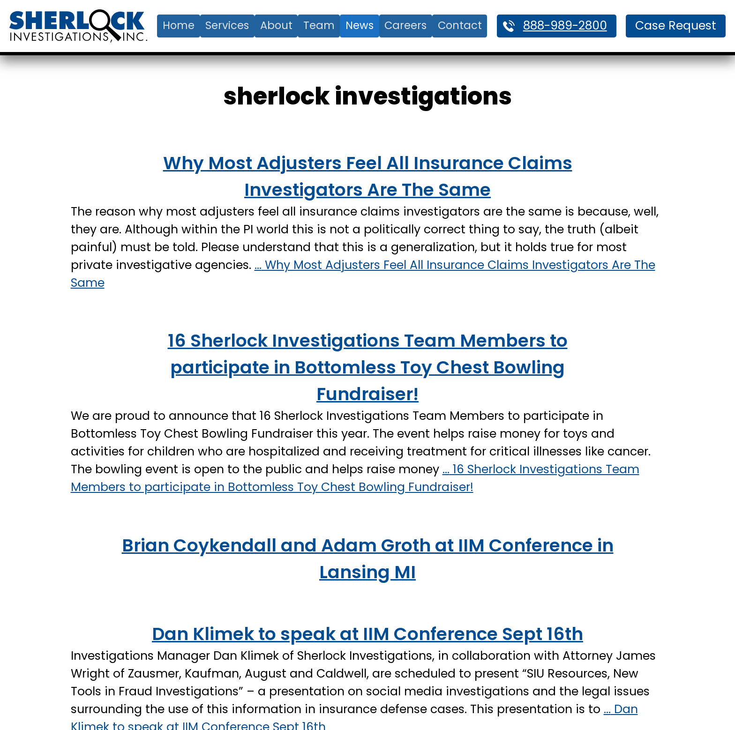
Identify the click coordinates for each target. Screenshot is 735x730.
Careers (405, 25)
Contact (460, 25)
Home (179, 25)
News (359, 25)
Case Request (675, 25)
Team (319, 25)
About (276, 25)
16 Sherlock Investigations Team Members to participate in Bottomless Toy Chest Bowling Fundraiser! (368, 367)
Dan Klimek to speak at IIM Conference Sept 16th (367, 633)
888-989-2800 (565, 25)
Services (227, 25)
